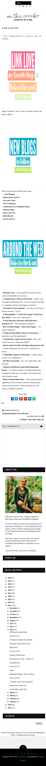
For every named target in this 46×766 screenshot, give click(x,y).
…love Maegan (9, 194)
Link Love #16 (14, 651)
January (13, 702)
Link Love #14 (14, 678)
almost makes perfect (11, 197)
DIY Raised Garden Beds (18, 632)
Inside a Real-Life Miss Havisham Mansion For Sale (23, 345)
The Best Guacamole (11, 361)
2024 (10, 584)
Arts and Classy (9, 200)
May (12, 630)
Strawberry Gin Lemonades (14, 308)
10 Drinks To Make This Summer (21, 640)
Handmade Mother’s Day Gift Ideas (21, 674)
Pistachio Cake (9, 293)
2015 (10, 708)
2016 (10, 705)
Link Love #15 (14, 666)
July (11, 623)
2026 (10, 578)
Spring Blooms (14, 663)
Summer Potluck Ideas (17, 655)
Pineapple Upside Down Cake (19, 644)
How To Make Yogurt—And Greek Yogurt (19, 327)
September (14, 617)
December (14, 608)
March (12, 696)
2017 (10, 605)
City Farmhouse (9, 204)
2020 (10, 596)
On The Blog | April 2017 (18, 689)
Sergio (11, 670)
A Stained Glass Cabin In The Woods (17, 299)
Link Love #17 (14, 636)
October (13, 614)
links (36, 36)
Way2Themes (22, 757)
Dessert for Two (9, 213)
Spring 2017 (13, 647)
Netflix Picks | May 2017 (18, 685)
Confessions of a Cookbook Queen (16, 207)
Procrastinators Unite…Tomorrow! (21, 659)
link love (30, 36)
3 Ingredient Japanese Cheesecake (16, 355)
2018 (10, 602)
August (13, 620)
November (14, 611)
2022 (10, 590)
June (12, 627)
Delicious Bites (8, 210)
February (13, 699)
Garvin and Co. (9, 219)
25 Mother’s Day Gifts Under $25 (21, 682)
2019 (10, 599)
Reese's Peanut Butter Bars (13, 379)
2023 (10, 587)
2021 (10, 593)
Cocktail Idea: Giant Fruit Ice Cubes (17, 339)
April (12, 692)
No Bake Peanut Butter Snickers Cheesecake (20, 333)
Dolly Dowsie (8, 216)
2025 (10, 581)
